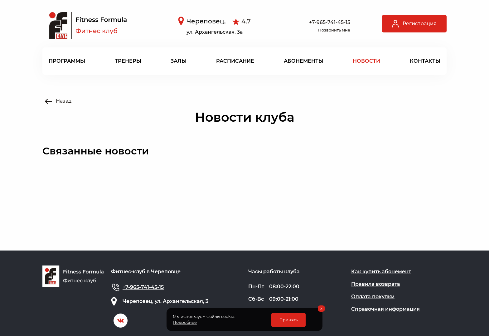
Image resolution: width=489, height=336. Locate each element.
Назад (58, 101)
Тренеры (128, 61)
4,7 (246, 21)
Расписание (235, 61)
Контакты (425, 61)
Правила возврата (375, 284)
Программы (67, 61)
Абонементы (303, 61)
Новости (366, 61)
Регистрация (414, 23)
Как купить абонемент (381, 272)
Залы (178, 61)
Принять (288, 320)
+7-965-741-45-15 (329, 22)
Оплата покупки (373, 296)
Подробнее (185, 322)
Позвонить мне (334, 30)
